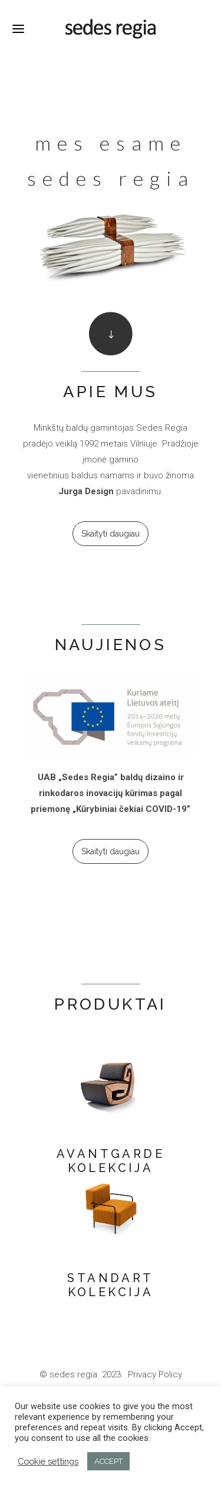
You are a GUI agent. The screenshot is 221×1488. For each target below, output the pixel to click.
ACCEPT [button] (108, 1461)
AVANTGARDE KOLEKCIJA (110, 1161)
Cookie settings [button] (48, 1461)
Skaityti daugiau (110, 533)
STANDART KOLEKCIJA (110, 1285)
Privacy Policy (155, 1374)
